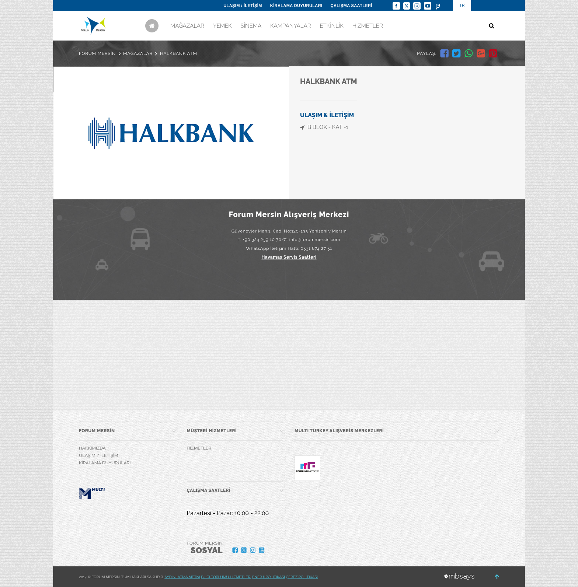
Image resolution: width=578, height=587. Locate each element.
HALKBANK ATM (178, 53)
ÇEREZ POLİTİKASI (302, 577)
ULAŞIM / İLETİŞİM (242, 5)
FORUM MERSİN (97, 53)
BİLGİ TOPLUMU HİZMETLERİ (226, 577)
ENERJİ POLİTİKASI (268, 577)
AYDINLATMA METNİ (182, 577)
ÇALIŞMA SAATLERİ (351, 5)
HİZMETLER (367, 25)
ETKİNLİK (331, 25)
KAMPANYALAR (290, 25)
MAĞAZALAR (187, 25)
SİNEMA (251, 25)
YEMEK (222, 25)
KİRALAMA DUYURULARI (296, 5)
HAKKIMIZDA (92, 448)
